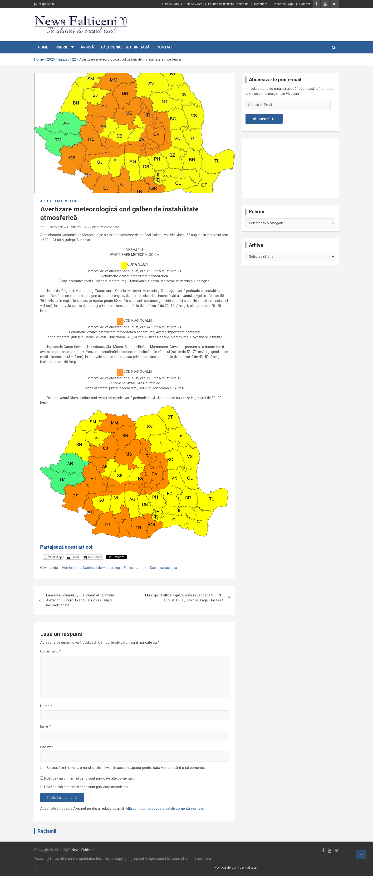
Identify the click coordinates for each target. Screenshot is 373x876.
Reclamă (47, 831)
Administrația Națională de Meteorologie (92, 568)
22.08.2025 (48, 227)
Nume (46, 706)
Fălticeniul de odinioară (125, 47)
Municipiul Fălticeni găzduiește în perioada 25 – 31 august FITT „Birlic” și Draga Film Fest (184, 597)
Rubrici (62, 47)
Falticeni (130, 568)
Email (45, 726)
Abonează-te (264, 118)
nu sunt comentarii (106, 227)
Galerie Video (193, 4)
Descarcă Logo (283, 4)
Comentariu (50, 651)
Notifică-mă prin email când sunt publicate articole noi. (86, 787)
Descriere (260, 4)
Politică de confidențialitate (236, 867)
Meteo (70, 201)
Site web (47, 747)
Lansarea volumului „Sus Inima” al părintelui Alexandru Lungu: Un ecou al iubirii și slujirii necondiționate (80, 600)
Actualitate (51, 201)
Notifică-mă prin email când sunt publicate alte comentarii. (89, 778)
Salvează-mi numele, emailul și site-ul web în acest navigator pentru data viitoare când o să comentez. (126, 768)
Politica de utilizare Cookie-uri (228, 4)
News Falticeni (83, 850)
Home (43, 47)
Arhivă (87, 47)
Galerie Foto (170, 4)
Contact (304, 4)
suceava (170, 568)
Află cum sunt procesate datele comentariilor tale (164, 808)
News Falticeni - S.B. (74, 227)
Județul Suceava (150, 568)
